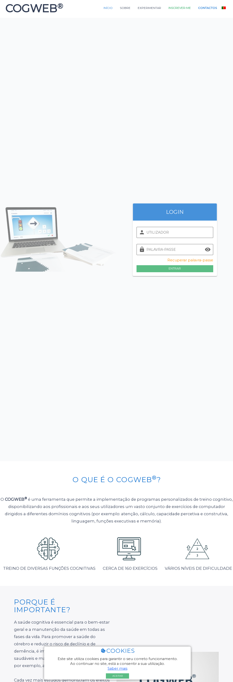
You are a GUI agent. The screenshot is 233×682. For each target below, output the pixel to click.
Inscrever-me (179, 8)
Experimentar (149, 8)
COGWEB (32, 8)
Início (108, 8)
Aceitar (117, 676)
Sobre (125, 8)
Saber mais (117, 668)
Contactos (207, 8)
